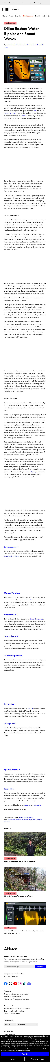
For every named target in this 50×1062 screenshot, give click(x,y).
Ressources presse (9, 1034)
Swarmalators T (10, 614)
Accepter (25, 1054)
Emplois (6, 979)
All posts (4, 16)
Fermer (12, 1059)
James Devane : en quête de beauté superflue (19, 861)
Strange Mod (10, 723)
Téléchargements (28, 16)
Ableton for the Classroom (12, 996)
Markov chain (28, 600)
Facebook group (31, 472)
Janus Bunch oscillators (11, 556)
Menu (14, 9)
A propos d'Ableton (10, 976)
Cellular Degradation (13, 655)
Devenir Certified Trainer (12, 1013)
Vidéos (44, 16)
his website (37, 805)
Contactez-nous (8, 1031)
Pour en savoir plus (37, 1059)
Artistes (11, 16)
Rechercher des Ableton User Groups (16, 1008)
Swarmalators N (11, 636)
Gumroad (24, 116)
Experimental (11, 819)
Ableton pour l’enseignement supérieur (16, 999)
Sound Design (28, 819)
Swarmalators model (36, 619)
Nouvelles (18, 16)
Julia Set (30, 708)
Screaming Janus (11, 546)
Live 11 (35, 819)
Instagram (27, 805)
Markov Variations (12, 593)
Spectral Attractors (12, 769)
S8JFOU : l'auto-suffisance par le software (18, 896)
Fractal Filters (9, 704)
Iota (35, 110)
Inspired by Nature (10, 113)
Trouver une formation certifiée (14, 1011)
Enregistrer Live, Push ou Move (14, 974)
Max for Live (19, 819)
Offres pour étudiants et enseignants (16, 994)
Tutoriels (37, 16)
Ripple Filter (9, 788)
